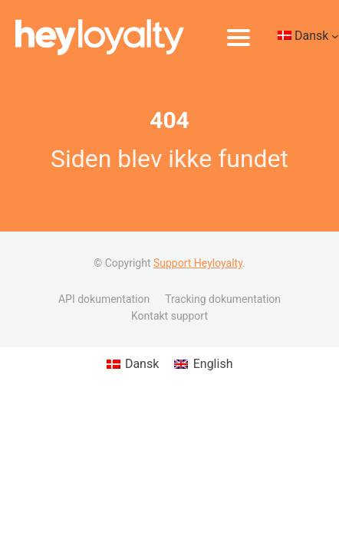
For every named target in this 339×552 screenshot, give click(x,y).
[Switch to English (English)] (203, 364)
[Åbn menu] (238, 37)
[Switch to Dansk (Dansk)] (133, 364)
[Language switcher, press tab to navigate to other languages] (308, 37)
